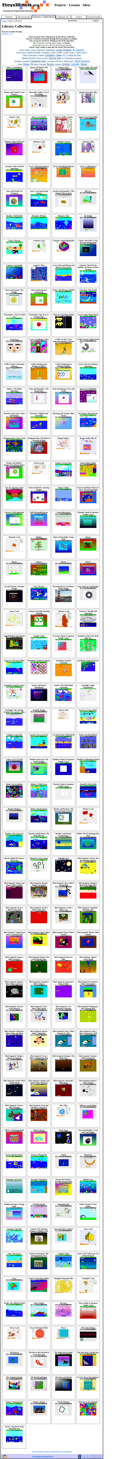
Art (11, 34)
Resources (24, 16)
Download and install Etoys (42, 1456)
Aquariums (50, 50)
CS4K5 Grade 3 (81, 52)
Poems (26, 64)
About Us (63, 16)
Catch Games (21, 52)
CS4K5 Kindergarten (29, 55)
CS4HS (53, 52)
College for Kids (33, 52)
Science (66, 64)
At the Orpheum (63, 49)
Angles (33, 50)
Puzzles (50, 64)
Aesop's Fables (24, 50)
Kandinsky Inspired (21, 61)
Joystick (45, 58)
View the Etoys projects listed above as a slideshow (52, 1451)
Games (41, 55)
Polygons (34, 64)
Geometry (50, 55)
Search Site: (72, 21)
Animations (41, 50)
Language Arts (38, 60)
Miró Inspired (82, 60)
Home (8, 16)
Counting (45, 52)
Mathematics (69, 61)
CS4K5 (59, 52)
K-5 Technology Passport (72, 58)
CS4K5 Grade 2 (69, 52)
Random (58, 64)
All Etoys (5, 34)
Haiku (59, 55)
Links (78, 16)
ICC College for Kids (72, 55)
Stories (84, 64)
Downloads (94, 16)
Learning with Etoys (55, 61)
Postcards (42, 64)
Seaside (75, 63)
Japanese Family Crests (31, 58)
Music (20, 64)
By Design (78, 49)
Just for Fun (55, 58)
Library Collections (44, 16)
